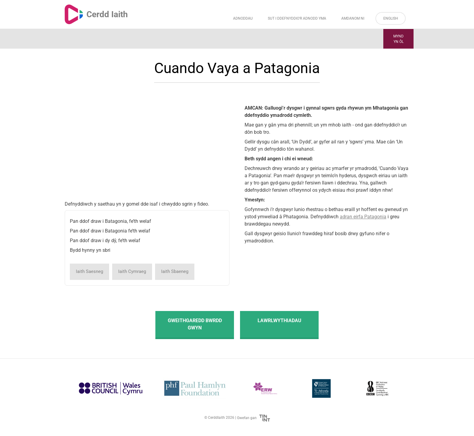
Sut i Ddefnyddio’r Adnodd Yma (297, 18)
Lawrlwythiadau (279, 320)
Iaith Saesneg (89, 271)
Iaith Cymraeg (132, 271)
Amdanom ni (352, 18)
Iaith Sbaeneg (174, 271)
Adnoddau (243, 18)
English (390, 18)
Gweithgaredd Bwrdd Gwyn (195, 324)
